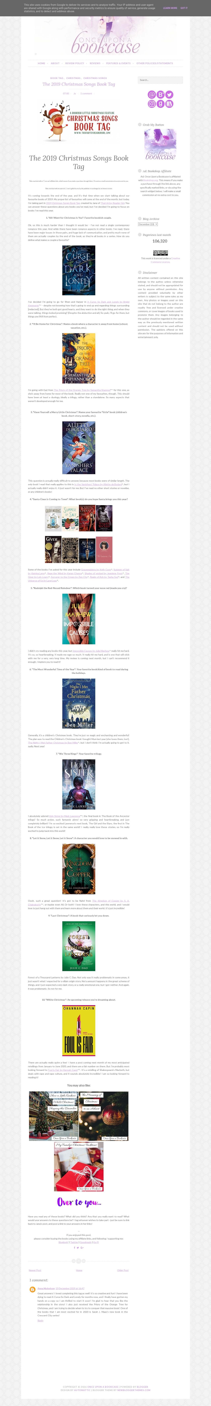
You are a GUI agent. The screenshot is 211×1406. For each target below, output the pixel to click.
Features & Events (118, 63)
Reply (40, 1320)
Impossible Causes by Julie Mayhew (91, 650)
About (55, 63)
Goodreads (85, 1242)
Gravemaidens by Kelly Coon (96, 569)
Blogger (142, 1387)
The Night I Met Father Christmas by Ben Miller (53, 742)
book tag (56, 78)
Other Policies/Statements (154, 63)
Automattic (82, 1390)
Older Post (123, 1270)
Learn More (170, 8)
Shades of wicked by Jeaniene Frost (104, 573)
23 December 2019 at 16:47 (70, 1288)
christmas (73, 78)
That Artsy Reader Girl (112, 203)
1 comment (86, 93)
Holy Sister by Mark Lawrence (64, 816)
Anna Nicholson (46, 1288)
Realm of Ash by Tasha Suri (104, 577)
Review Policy (74, 63)
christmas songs (95, 78)
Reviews (95, 63)
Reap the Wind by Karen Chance (64, 573)
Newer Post (35, 1270)
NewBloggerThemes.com (134, 1390)
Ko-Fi (96, 1242)
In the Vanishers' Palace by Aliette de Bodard (98, 484)
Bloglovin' (63, 1242)
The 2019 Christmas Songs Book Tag (79, 84)
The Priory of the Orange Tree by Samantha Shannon (82, 390)
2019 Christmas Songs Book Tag (63, 203)
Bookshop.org (150, 180)
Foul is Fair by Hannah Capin (63, 1070)
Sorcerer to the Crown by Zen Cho (69, 577)
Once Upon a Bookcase (102, 1387)
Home (41, 63)
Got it (184, 8)
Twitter (74, 1242)
